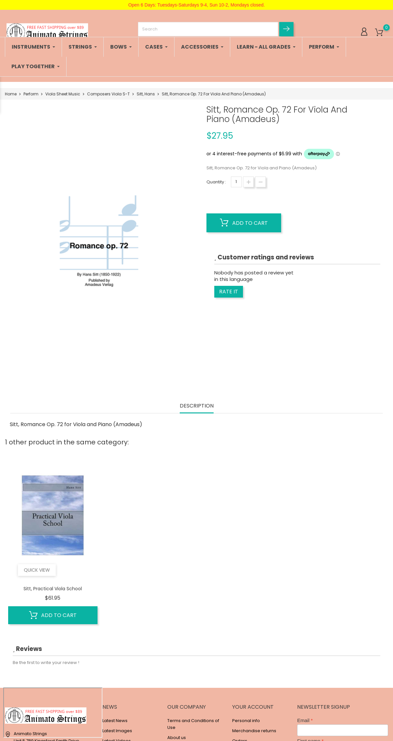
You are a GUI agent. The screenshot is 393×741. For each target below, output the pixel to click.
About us (176, 737)
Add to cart (244, 223)
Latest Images (117, 731)
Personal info (246, 721)
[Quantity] (236, 182)
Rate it (228, 291)
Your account (253, 707)
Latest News (115, 721)
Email (303, 720)
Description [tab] (197, 406)
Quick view (37, 570)
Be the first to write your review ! (46, 662)
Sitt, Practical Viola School (52, 588)
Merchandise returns (254, 731)
